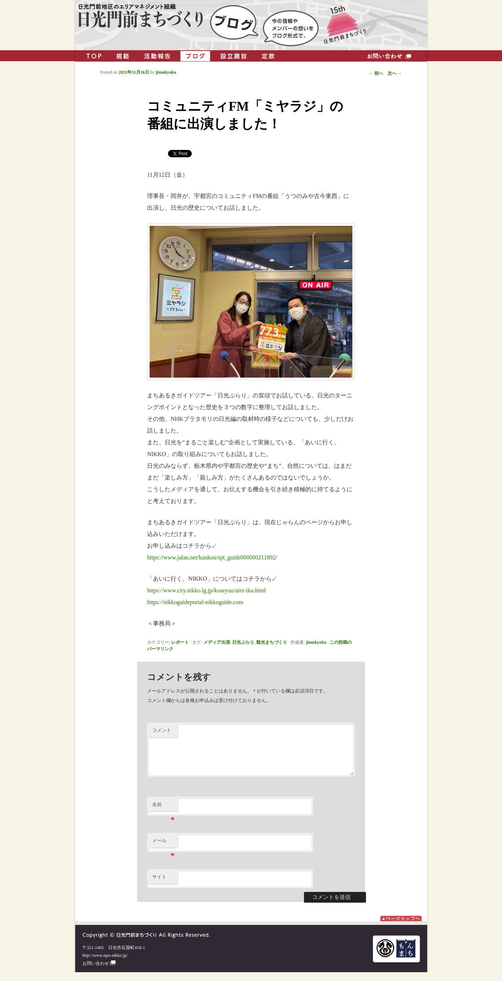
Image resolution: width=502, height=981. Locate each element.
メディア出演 (217, 642)
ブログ (195, 56)
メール (163, 851)
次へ (395, 73)
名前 (163, 815)
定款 (268, 56)
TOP (94, 56)
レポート (180, 642)
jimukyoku (316, 642)
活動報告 (157, 56)
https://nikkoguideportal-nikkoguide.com (195, 602)
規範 (122, 56)
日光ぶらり (243, 642)
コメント (161, 730)
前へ (376, 73)
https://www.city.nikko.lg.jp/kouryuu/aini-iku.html (206, 590)
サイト (159, 885)
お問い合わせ (389, 56)
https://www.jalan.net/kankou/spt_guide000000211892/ (212, 557)
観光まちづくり (271, 642)
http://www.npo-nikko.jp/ (105, 964)
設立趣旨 (233, 56)
